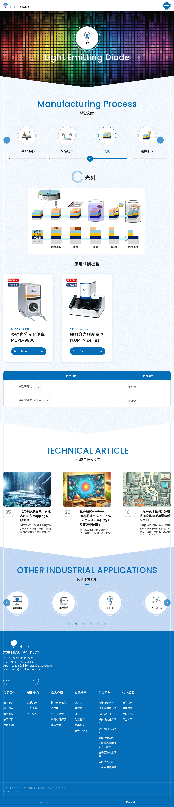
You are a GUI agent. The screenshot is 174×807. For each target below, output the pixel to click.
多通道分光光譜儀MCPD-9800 (28, 337)
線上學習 (128, 692)
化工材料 (80, 719)
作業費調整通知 (107, 767)
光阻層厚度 (25, 386)
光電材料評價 (58, 719)
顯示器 (78, 702)
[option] (27, 143)
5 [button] (98, 624)
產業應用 (81, 692)
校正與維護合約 (107, 708)
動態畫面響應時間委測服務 (107, 745)
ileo (16, 791)
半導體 (78, 708)
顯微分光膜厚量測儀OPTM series (87, 337)
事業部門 (8, 719)
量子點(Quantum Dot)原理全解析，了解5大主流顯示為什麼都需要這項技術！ (95, 518)
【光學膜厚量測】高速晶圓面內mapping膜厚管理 (35, 515)
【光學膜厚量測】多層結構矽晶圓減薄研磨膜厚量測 (155, 515)
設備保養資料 (106, 737)
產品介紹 (57, 692)
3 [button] (84, 624)
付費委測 (8, 725)
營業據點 (8, 713)
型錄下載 (127, 713)
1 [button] (69, 624)
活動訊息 (32, 702)
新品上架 (32, 708)
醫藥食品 (80, 725)
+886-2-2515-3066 (22, 658)
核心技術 (8, 708)
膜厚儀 (55, 708)
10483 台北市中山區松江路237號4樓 (32, 665)
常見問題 (127, 708)
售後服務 (105, 692)
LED (77, 713)
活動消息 (33, 692)
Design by (8, 791)
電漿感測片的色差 (29, 400)
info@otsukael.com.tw (26, 669)
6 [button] (105, 624)
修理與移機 (105, 713)
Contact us (20, 681)
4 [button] (91, 624)
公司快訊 (32, 713)
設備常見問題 (106, 761)
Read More (28, 351)
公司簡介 (9, 692)
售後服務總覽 (106, 702)
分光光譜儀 (57, 713)
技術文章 (127, 702)
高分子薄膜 (81, 730)
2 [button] (77, 624)
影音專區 (127, 719)
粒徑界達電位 (58, 702)
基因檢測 (56, 725)
